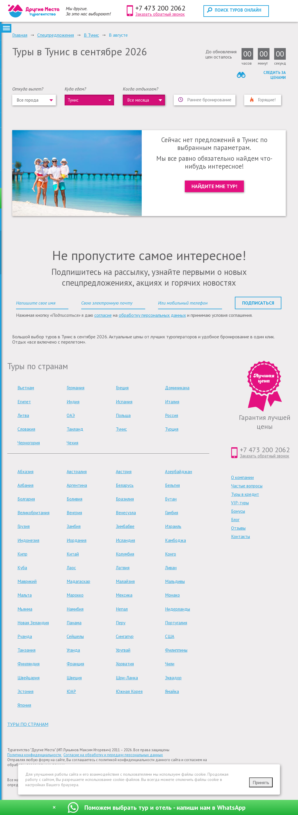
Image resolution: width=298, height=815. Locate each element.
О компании (242, 477)
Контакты (240, 536)
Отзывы (238, 528)
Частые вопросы (246, 486)
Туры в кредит (245, 494)
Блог (235, 519)
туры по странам (27, 724)
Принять (261, 782)
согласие (103, 315)
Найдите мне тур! (214, 186)
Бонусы (238, 511)
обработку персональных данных (152, 315)
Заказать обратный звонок (160, 14)
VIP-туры (240, 502)
